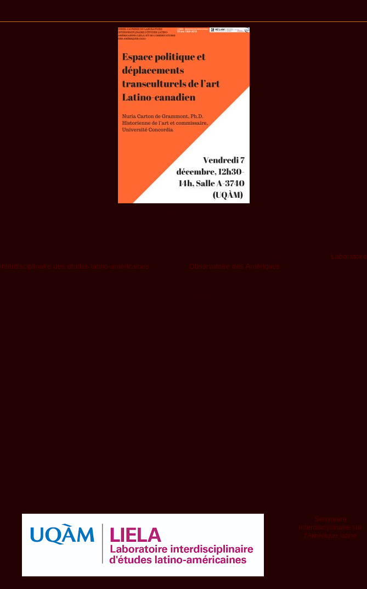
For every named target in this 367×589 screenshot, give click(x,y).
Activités (183, 15)
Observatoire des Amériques (234, 266)
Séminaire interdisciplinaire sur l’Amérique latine (330, 527)
